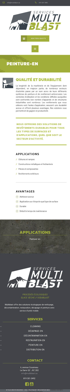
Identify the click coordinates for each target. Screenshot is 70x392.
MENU (35, 48)
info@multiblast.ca (11, 3)
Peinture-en (35, 345)
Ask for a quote (33, 38)
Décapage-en (35, 331)
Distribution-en (35, 350)
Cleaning (35, 326)
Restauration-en (35, 340)
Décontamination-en (35, 336)
